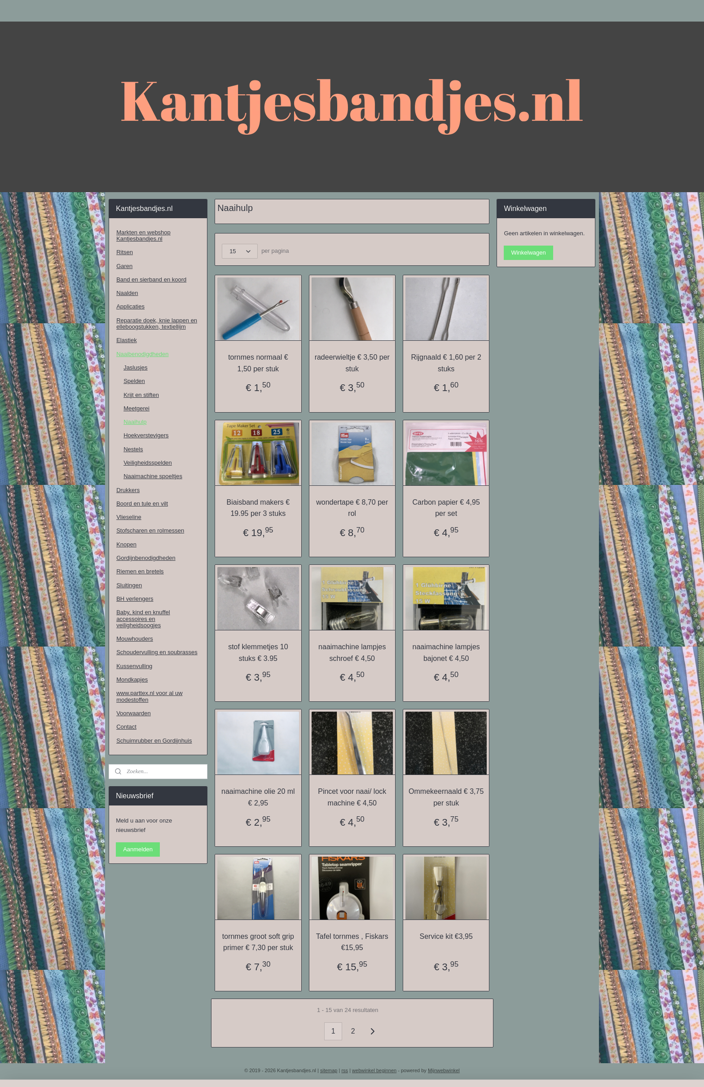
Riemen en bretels (140, 571)
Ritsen (124, 252)
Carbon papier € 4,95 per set (446, 508)
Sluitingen (129, 585)
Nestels (133, 449)
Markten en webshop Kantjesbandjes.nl (143, 235)
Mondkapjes (132, 679)
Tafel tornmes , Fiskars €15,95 (352, 942)
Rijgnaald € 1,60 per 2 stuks (446, 363)
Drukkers (128, 490)
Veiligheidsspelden (147, 462)
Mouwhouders (134, 638)
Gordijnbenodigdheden (146, 558)
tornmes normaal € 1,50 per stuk (258, 363)
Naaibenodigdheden (142, 354)
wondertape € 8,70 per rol (352, 508)
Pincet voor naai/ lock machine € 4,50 (352, 797)
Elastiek (126, 340)
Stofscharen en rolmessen (150, 530)
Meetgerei (136, 408)
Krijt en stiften (141, 395)
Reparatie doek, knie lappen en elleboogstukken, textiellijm (156, 323)
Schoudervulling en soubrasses (157, 652)
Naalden (127, 293)
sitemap (329, 1070)
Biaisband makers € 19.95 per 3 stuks (258, 508)
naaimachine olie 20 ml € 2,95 (258, 797)
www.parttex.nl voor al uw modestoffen (149, 696)
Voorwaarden (133, 713)
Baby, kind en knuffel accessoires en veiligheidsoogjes (143, 619)
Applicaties (130, 306)
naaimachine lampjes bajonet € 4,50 (446, 652)
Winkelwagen (528, 252)
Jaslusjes (135, 367)
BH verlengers (134, 598)
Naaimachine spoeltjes (152, 476)
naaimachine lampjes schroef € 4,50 (352, 652)
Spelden (134, 381)
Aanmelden (138, 849)
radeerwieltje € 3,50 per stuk (351, 363)
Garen (124, 266)
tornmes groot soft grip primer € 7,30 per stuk (258, 942)
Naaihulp (134, 421)
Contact (126, 726)
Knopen (126, 544)
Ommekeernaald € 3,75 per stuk (446, 797)
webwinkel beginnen (374, 1070)
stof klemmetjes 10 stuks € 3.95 (258, 652)
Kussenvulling (134, 666)
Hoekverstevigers (145, 435)
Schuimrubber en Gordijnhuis (154, 740)
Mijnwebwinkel (444, 1070)
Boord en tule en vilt (142, 503)
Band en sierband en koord (151, 279)
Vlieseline (128, 517)
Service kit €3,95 (445, 936)
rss (344, 1070)
